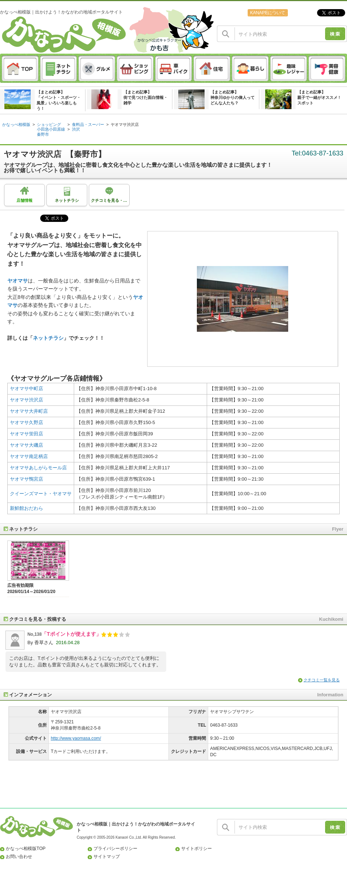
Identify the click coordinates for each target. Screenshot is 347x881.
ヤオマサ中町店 (26, 388)
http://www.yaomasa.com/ (76, 738)
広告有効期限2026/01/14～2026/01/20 (31, 588)
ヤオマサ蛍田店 (26, 433)
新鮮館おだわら (26, 508)
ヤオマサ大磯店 (26, 445)
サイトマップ (107, 856)
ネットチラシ (48, 338)
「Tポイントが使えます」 (71, 634)
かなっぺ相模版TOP (26, 848)
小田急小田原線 (51, 129)
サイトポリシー (196, 848)
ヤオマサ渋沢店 (125, 124)
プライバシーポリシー (115, 848)
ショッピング (49, 124)
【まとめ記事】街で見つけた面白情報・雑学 (145, 97)
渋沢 (76, 129)
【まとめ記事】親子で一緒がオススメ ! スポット (318, 97)
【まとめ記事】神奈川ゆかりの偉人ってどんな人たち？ (232, 97)
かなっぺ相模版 (16, 124)
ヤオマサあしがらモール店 (38, 467)
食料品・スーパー (88, 124)
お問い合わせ (19, 856)
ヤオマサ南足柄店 (29, 456)
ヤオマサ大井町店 (29, 411)
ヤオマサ (17, 281)
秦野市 (43, 134)
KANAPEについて (267, 12)
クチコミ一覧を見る (322, 680)
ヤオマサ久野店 (26, 422)
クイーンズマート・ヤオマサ (41, 493)
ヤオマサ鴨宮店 (26, 479)
